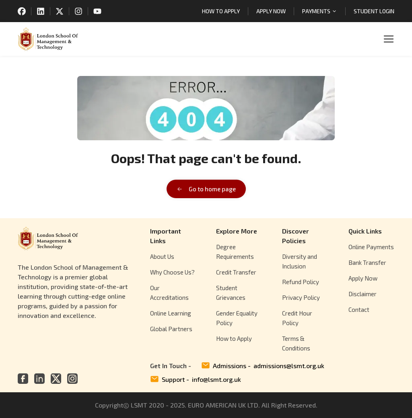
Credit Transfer (236, 272)
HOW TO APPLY (221, 11)
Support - (195, 379)
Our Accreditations (169, 292)
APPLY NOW (271, 11)
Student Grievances (230, 292)
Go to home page (206, 189)
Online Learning (170, 313)
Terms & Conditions (296, 343)
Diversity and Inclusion (299, 261)
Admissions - (262, 366)
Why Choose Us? (172, 272)
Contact (358, 309)
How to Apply (234, 338)
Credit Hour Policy (297, 317)
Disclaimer (362, 293)
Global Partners (171, 328)
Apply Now (362, 278)
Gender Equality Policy (237, 317)
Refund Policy (300, 281)
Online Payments (371, 246)
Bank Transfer (367, 262)
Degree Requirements (235, 251)
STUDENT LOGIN (374, 11)
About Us (162, 256)
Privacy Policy (301, 297)
